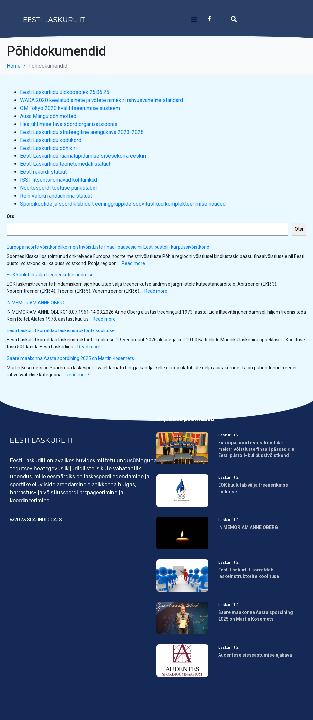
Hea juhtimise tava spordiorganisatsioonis (68, 124)
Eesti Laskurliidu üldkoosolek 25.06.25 (64, 92)
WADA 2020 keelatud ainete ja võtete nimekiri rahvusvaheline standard (101, 100)
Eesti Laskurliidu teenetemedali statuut (65, 164)
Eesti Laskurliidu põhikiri (48, 148)
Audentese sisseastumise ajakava (255, 655)
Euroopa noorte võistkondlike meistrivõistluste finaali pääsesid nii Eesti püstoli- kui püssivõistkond (108, 247)
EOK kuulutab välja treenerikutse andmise (50, 274)
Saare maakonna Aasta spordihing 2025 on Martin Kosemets (70, 358)
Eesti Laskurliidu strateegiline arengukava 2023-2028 (82, 132)
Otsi (11, 216)
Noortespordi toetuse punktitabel (58, 188)
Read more (133, 263)
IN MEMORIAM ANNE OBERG (36, 302)
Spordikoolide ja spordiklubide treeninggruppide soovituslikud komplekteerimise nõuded (123, 204)
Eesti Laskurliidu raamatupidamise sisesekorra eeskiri (83, 156)
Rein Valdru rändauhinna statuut (56, 196)
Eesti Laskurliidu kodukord (50, 140)
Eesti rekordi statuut (43, 172)
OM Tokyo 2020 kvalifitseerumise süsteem (70, 108)
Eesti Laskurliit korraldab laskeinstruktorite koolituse (61, 330)
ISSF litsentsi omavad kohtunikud (58, 180)
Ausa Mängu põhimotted (48, 116)
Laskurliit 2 (228, 435)
